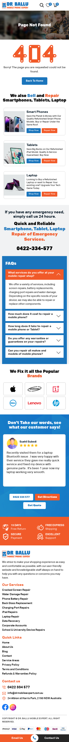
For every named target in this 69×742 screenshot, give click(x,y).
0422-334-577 (35, 248)
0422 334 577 (21, 497)
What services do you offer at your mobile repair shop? (31, 274)
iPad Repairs (9, 612)
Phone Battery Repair (15, 599)
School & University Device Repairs (23, 630)
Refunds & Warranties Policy (19, 673)
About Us (7, 647)
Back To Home (34, 81)
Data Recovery (11, 621)
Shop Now (34, 130)
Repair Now (49, 130)
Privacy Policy (10, 665)
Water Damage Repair (15, 594)
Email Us (17, 738)
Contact (7, 656)
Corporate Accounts (14, 625)
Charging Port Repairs (15, 607)
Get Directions (47, 497)
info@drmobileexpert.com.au (25, 693)
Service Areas (10, 660)
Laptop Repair (10, 616)
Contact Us (51, 738)
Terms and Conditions (15, 669)
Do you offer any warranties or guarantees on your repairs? (28, 340)
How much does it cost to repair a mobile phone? (30, 316)
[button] (42, 5)
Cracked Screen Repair (16, 590)
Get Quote (34, 505)
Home (5, 642)
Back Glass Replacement (17, 603)
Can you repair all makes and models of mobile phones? (27, 352)
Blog (5, 651)
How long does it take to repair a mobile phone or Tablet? (29, 328)
